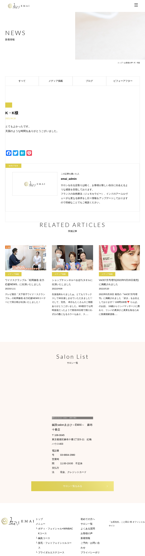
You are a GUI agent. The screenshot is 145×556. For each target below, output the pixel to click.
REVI (38, 526)
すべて (28, 81)
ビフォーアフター (126, 81)
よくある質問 (88, 493)
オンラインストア (45, 521)
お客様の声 (128, 63)
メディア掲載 (60, 81)
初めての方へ (88, 483)
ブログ (95, 81)
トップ (120, 63)
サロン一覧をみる (78, 450)
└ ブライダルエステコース (50, 516)
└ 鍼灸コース (43, 502)
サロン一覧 (87, 488)
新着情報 (85, 502)
